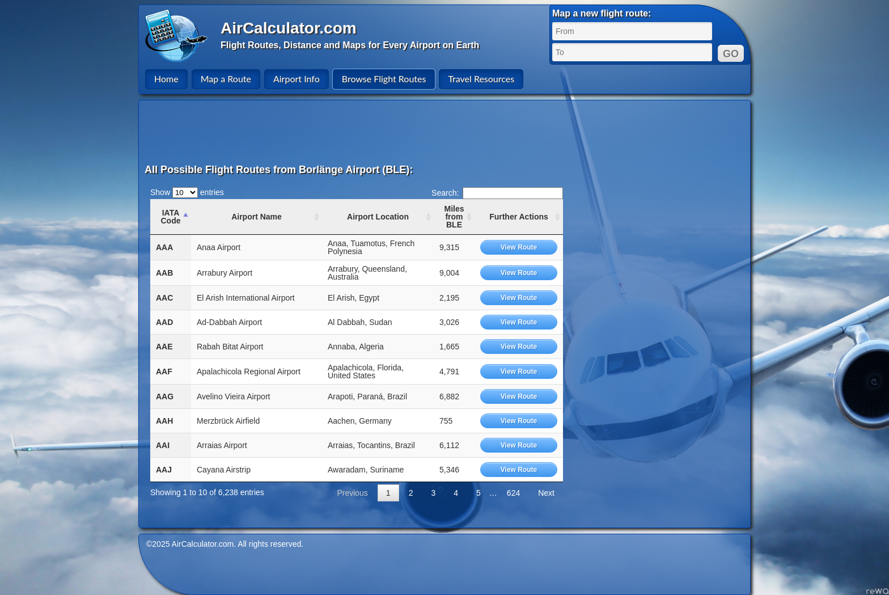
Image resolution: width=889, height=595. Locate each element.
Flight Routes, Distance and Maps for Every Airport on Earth (350, 45)
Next (546, 492)
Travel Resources (481, 78)
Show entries (187, 192)
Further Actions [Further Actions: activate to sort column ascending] (518, 216)
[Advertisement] (446, 131)
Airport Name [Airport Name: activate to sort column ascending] (256, 216)
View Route (519, 247)
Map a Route (226, 78)
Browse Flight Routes (384, 78)
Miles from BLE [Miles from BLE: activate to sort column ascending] (454, 216)
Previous (352, 492)
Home (166, 78)
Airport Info (296, 78)
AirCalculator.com (289, 28)
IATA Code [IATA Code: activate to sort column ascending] (171, 216)
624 (513, 492)
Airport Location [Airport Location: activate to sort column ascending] (378, 216)
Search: (497, 192)
